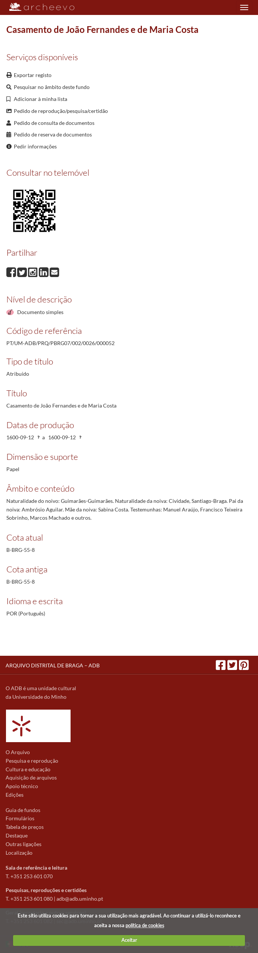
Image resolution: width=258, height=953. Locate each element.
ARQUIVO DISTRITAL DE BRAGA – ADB (53, 665)
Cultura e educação (28, 769)
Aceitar (129, 940)
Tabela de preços (25, 827)
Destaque (17, 835)
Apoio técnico (22, 786)
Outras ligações (23, 844)
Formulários (20, 818)
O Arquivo (18, 752)
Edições (15, 794)
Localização (19, 852)
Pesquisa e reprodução (32, 760)
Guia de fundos (23, 810)
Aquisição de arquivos (31, 777)
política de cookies (144, 925)
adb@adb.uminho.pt (79, 898)
